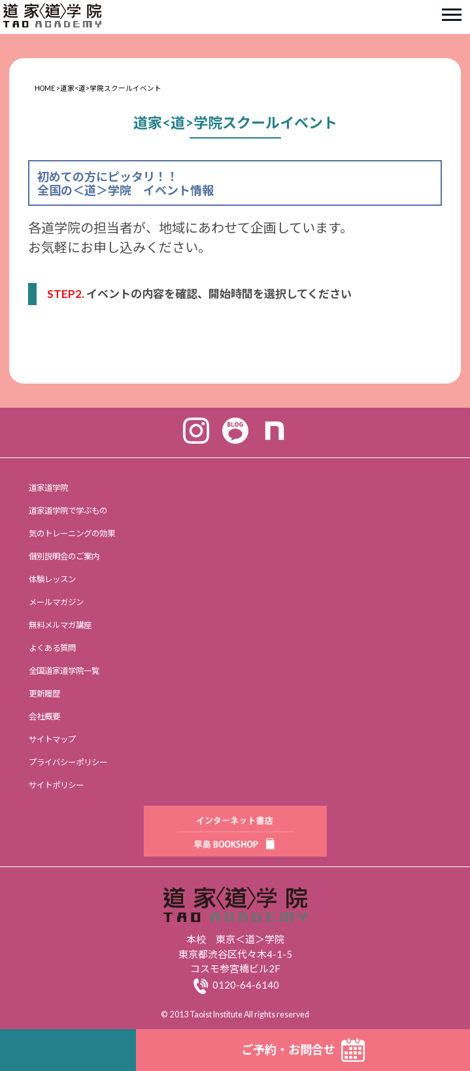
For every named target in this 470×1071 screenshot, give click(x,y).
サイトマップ (52, 739)
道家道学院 (48, 488)
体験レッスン (52, 579)
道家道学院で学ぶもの (68, 511)
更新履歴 (44, 694)
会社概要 (44, 716)
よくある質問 (52, 648)
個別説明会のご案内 (64, 556)
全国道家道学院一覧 (64, 671)
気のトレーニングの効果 (72, 533)
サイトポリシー (56, 785)
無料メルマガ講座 (60, 625)
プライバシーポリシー (68, 762)
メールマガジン (56, 602)
